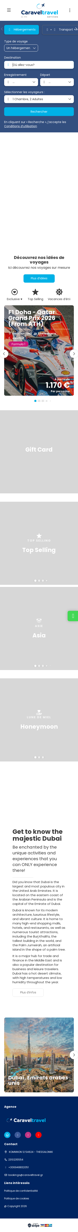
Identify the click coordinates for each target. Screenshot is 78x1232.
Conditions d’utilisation (20, 126)
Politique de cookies (16, 1198)
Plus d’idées (39, 278)
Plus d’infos (28, 992)
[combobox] (39, 65)
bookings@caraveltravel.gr (25, 1175)
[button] (2, 29)
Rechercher (39, 112)
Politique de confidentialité (21, 1191)
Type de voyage (16, 41)
